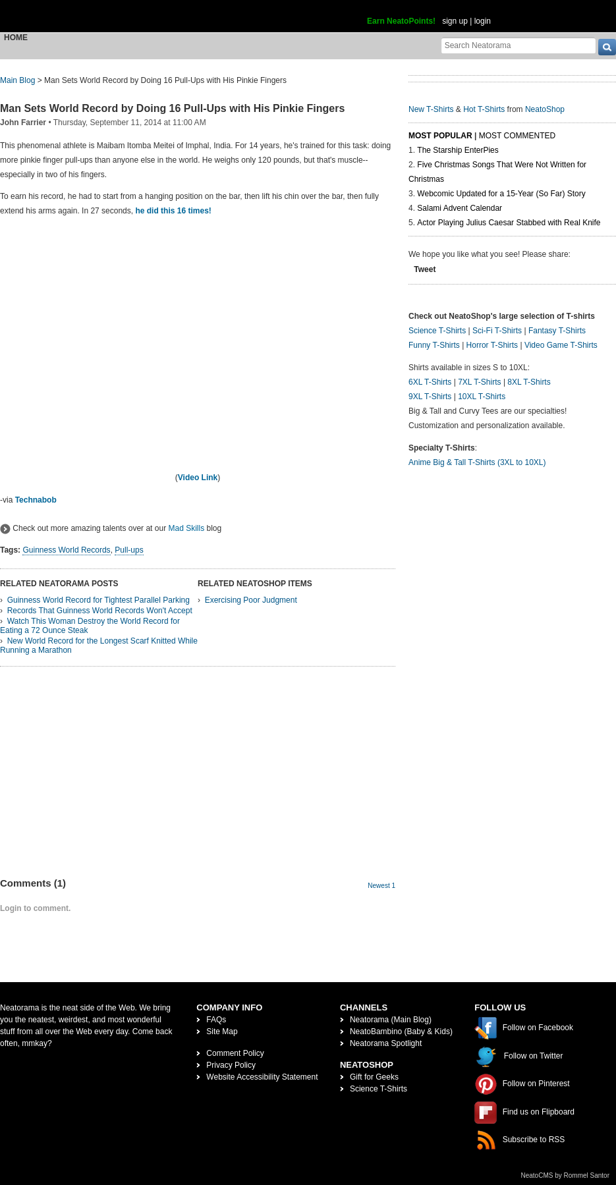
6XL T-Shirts (429, 382)
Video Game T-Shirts (561, 345)
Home (16, 37)
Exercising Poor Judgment (251, 600)
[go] (607, 47)
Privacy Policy (231, 1065)
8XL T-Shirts (528, 382)
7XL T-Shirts (479, 382)
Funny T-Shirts (434, 345)
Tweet (424, 269)
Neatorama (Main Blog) (391, 1019)
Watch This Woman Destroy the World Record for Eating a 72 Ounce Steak (90, 626)
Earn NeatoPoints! (401, 21)
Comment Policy (235, 1053)
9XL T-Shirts (429, 396)
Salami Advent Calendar (459, 208)
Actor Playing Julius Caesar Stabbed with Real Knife (508, 222)
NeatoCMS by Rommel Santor (565, 1175)
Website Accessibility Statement (262, 1077)
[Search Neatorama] (518, 45)
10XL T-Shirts (481, 396)
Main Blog (17, 80)
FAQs (216, 1019)
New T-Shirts (430, 109)
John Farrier (23, 122)
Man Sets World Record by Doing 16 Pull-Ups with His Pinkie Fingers (172, 108)
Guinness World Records (66, 550)
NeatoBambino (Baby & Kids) (401, 1031)
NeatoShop (545, 109)
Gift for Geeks (374, 1077)
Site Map (221, 1031)
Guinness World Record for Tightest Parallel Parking (98, 600)
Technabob (36, 500)
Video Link (197, 477)
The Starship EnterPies (457, 150)
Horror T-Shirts (492, 345)
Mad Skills (186, 528)
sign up (455, 21)
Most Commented (517, 135)
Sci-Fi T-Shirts (497, 330)
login (482, 21)
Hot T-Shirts (484, 109)
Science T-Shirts (437, 330)
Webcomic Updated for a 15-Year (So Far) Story (501, 193)
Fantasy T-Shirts (557, 330)
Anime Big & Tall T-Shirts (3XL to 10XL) (477, 462)
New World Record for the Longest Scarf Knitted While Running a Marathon (99, 645)
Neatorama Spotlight (386, 1043)
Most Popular (440, 135)
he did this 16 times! (173, 210)
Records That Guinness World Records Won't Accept (99, 610)
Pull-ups (129, 550)
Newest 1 (381, 885)
